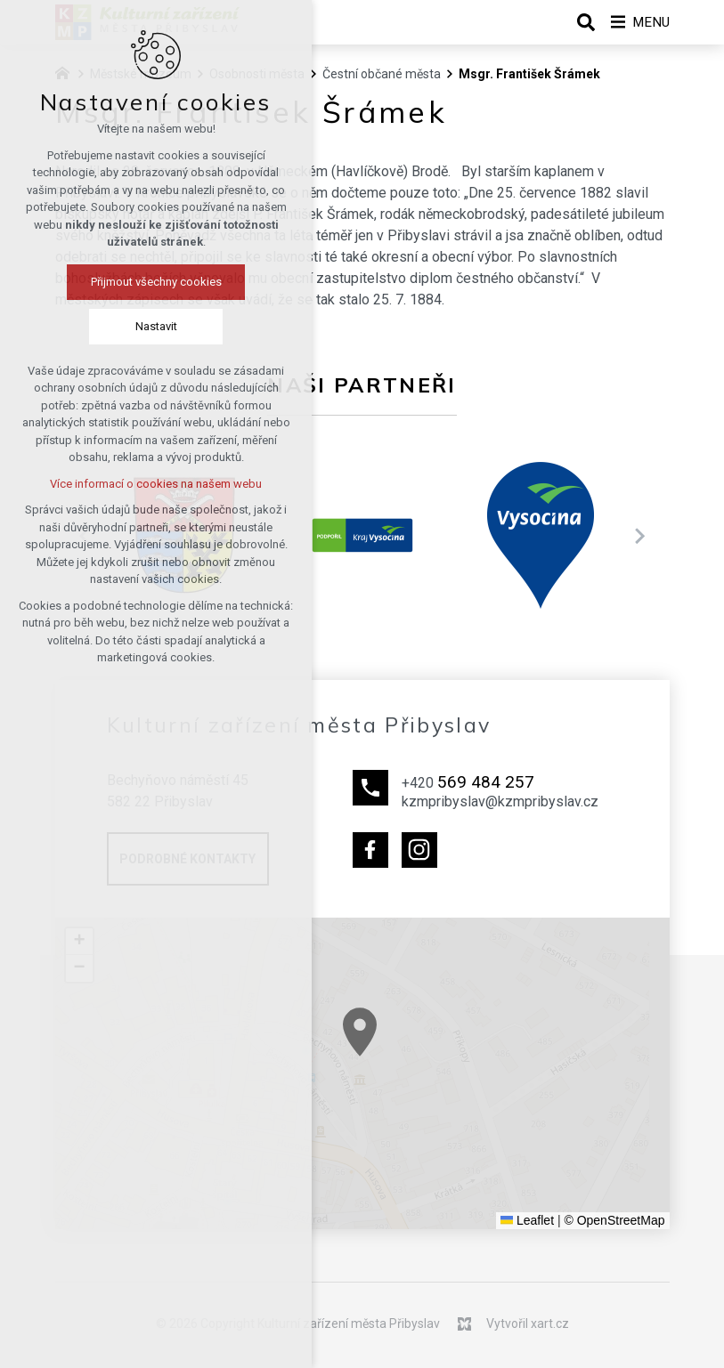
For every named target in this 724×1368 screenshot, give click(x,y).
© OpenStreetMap (614, 1220)
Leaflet (527, 1220)
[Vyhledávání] (580, 22)
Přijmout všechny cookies (151, 282)
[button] (418, 1064)
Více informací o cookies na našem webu (152, 484)
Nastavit (152, 327)
